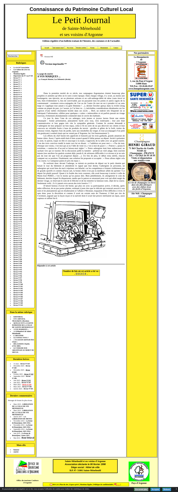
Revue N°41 (17, 161)
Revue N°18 (17, 113)
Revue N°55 (17, 190)
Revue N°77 (17, 236)
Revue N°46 (17, 172)
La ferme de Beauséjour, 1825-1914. (22, 422)
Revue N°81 (17, 245)
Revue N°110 (18, 305)
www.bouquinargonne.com (141, 88)
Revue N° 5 (17, 86)
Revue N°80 (17, 243)
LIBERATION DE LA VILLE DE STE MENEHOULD (22, 406)
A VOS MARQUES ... (21, 329)
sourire (15, 452)
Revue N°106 (18, 297)
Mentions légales (19, 74)
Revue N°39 (17, 157)
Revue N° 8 (17, 93)
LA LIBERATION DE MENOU (22, 418)
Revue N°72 (17, 226)
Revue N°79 (17, 240)
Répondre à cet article (46, 266)
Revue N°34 (17, 147)
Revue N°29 (17, 136)
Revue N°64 (17, 209)
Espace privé (74, 484)
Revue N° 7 (17, 90)
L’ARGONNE (18, 336)
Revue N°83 (17, 249)
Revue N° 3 (17, 82)
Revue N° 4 (17, 84)
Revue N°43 (17, 165)
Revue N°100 (18, 284)
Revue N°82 (17, 247)
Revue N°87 (17, 257)
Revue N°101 (18, 286)
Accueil (46, 47)
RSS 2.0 (54, 484)
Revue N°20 (17, 118)
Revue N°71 (17, 224)
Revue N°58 (17, 197)
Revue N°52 (17, 184)
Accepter (155, 489)
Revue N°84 (17, 251)
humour (16, 450)
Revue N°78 (17, 238)
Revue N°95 (17, 274)
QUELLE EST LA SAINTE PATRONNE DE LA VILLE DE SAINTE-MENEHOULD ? (23, 325)
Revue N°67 (17, 215)
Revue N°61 (17, 203)
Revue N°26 (17, 130)
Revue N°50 (17, 180)
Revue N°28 (17, 134)
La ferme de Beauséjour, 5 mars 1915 (21, 434)
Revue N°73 (17, 228)
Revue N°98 (17, 280)
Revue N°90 (17, 263)
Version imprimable (52, 64)
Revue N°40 (17, 159)
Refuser (167, 489)
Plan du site (64, 484)
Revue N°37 (17, 153)
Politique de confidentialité (103, 484)
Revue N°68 (17, 218)
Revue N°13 (17, 103)
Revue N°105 (18, 295)
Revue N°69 (17, 220)
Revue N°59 (17, 199)
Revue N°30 (17, 138)
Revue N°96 (17, 276)
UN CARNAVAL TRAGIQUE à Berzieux (20, 320)
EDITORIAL (18, 317)
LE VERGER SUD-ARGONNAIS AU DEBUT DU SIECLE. (23, 350)
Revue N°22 (17, 122)
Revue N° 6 (17, 88)
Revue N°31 (17, 140)
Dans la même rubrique (21, 312)
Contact (115, 47)
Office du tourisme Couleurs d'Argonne (27, 481)
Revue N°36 (17, 151)
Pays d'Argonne (139, 483)
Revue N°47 (17, 174)
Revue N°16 (17, 109)
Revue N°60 (17, 201)
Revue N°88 (17, 259)
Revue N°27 (17, 132)
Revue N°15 (17, 107)
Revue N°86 (17, 255)
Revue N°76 (17, 234)
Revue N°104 (18, 293)
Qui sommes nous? (58, 47)
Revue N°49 (17, 178)
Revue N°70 (17, 222)
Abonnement (104, 47)
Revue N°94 (17, 272)
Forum (92, 47)
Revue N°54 (17, 188)
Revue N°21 (17, 120)
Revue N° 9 (17, 95)
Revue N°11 (17, 99)
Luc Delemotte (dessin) (62, 79)
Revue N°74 (17, 230)
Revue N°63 (17, 207)
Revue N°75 (17, 232)
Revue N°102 (18, 288)
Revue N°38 (17, 155)
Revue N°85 (17, 253)
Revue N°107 (18, 299)
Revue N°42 (17, 163)
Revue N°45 (17, 170)
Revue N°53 (17, 186)
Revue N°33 (17, 145)
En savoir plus (141, 489)
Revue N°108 (18, 301)
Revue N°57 (17, 195)
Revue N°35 (17, 149)
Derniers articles (81, 47)
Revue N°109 (18, 303)
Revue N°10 (17, 97)
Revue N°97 (17, 278)
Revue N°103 (18, 291)
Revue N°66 (17, 213)
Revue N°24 (17, 126)
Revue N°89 (17, 261)
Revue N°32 (17, 143)
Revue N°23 (17, 124)
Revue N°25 (17, 128)
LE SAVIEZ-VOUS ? (21, 338)
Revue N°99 (17, 282)
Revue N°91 (17, 265)
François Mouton (47, 79)
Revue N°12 (17, 101)
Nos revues (70, 47)
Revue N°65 (17, 211)
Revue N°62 (17, 205)
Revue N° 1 (17, 78)
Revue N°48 (17, 176)
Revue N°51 (17, 182)
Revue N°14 (17, 105)
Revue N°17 (17, 111)
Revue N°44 (17, 168)
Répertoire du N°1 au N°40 (23, 76)
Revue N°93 (17, 270)
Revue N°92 (17, 268)
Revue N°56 (17, 193)
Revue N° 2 (17, 80)
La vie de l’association (21, 67)
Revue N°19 (17, 115)
